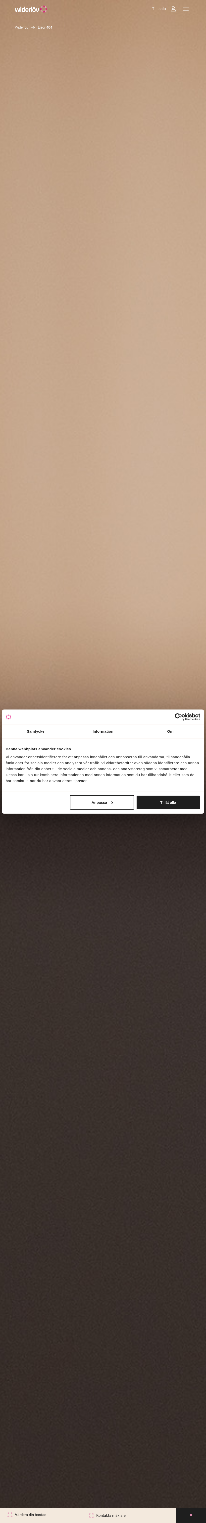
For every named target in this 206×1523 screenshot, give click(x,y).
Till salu (159, 8)
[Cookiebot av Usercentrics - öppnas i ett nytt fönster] (178, 717)
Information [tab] (103, 731)
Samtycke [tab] (36, 731)
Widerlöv (21, 27)
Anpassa (102, 802)
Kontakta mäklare (111, 1515)
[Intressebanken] (173, 9)
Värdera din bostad (30, 1515)
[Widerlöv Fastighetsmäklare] (31, 9)
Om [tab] (170, 731)
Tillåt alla (168, 802)
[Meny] (186, 8)
